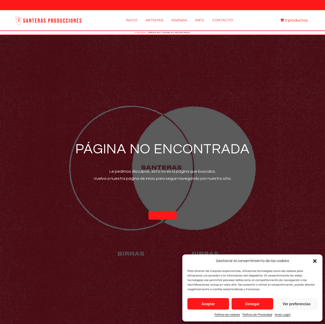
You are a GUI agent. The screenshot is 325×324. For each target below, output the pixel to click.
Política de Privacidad (257, 314)
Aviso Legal (282, 314)
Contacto (222, 20)
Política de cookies (227, 314)
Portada (140, 32)
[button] (314, 261)
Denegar (252, 304)
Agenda (179, 20)
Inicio (131, 20)
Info (199, 20)
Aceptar (208, 304)
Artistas (154, 20)
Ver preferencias (297, 304)
